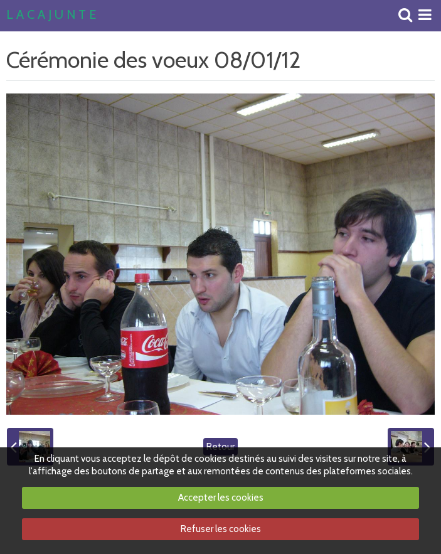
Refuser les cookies (221, 529)
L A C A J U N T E (51, 15)
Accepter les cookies (220, 497)
